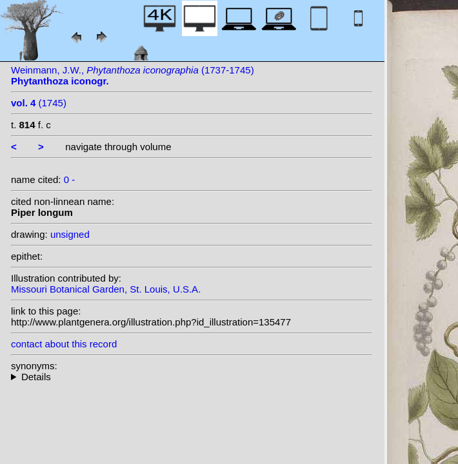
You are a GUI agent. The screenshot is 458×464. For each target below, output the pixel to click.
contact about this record (64, 343)
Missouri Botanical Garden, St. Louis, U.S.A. (106, 289)
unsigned (70, 234)
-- (191, 376)
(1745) (38, 102)
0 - (69, 179)
